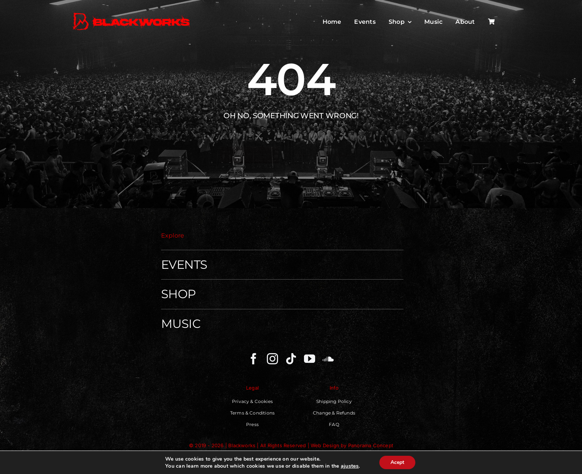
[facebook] (253, 358)
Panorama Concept (370, 445)
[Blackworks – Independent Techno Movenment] (131, 13)
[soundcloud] (328, 358)
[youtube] (309, 358)
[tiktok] (291, 358)
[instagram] (272, 358)
